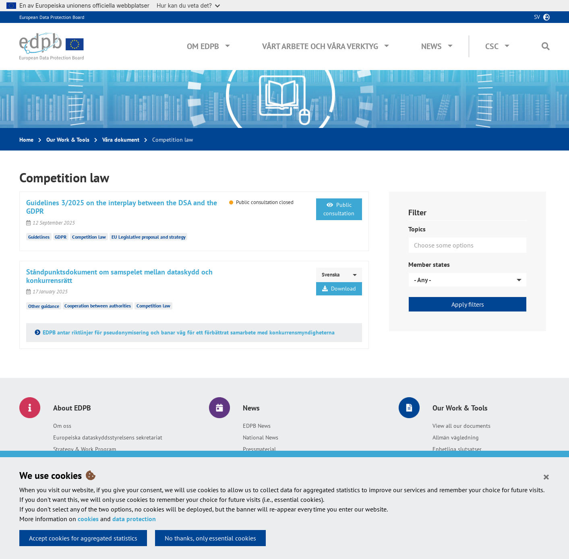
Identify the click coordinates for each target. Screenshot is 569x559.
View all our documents (461, 425)
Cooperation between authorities (97, 306)
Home (26, 139)
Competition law (89, 237)
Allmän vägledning (455, 437)
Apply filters (467, 304)
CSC (492, 46)
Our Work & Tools (67, 139)
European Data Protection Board (51, 17)
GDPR (60, 237)
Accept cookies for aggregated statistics (83, 538)
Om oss (62, 425)
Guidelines (39, 237)
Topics (417, 229)
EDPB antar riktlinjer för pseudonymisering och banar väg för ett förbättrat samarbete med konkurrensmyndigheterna (189, 332)
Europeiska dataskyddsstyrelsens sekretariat (107, 437)
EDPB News (257, 425)
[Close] (546, 476)
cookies (88, 519)
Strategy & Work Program (84, 449)
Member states (429, 264)
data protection (134, 519)
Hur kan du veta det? (188, 5)
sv (537, 17)
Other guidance (43, 306)
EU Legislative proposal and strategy (149, 237)
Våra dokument (120, 139)
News (431, 46)
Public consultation (338, 209)
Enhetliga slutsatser (457, 449)
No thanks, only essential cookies (210, 538)
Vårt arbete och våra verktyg (320, 46)
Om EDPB (203, 46)
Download (339, 288)
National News (260, 437)
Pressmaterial (259, 449)
